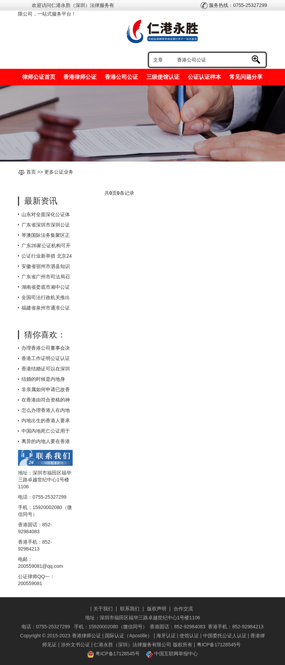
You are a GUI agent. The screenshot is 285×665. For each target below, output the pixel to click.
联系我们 (129, 608)
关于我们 (103, 608)
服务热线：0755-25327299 (234, 5)
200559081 (30, 583)
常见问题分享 (246, 77)
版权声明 (156, 608)
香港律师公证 (79, 77)
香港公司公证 (121, 77)
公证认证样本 (204, 77)
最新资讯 (40, 200)
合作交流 (183, 608)
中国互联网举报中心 (172, 653)
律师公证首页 (38, 77)
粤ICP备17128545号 (219, 644)
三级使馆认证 (163, 77)
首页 (31, 172)
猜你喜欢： (45, 334)
